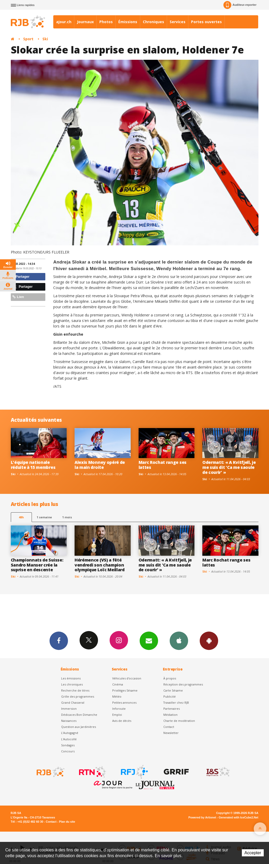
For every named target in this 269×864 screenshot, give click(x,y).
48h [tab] (21, 517)
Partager (21, 277)
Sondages (68, 745)
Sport (28, 38)
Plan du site (67, 821)
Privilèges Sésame (125, 690)
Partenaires (171, 708)
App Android (209, 640)
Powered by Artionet (202, 817)
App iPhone (179, 640)
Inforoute (119, 708)
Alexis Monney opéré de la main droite (100, 464)
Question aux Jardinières (78, 726)
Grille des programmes (77, 696)
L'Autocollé (69, 739)
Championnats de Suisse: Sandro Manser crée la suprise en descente (37, 565)
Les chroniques (72, 684)
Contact (168, 726)
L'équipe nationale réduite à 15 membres (33, 464)
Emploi (117, 714)
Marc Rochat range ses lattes (163, 464)
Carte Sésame (173, 690)
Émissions (127, 21)
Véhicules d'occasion (126, 678)
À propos (169, 678)
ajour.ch (63, 21)
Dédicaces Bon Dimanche (79, 714)
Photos (106, 21)
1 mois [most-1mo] (67, 517)
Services (177, 21)
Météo (116, 696)
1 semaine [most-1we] (44, 517)
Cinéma (117, 684)
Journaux (85, 21)
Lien (18, 297)
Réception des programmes (183, 684)
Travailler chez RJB (176, 702)
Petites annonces (124, 702)
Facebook (59, 640)
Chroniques (153, 21)
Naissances (68, 720)
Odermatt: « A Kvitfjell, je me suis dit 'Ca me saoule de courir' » (229, 467)
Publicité (169, 696)
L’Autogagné (69, 732)
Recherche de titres (75, 690)
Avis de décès (121, 720)
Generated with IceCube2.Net (238, 817)
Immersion (69, 708)
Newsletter (171, 732)
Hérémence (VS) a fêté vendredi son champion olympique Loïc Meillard (100, 565)
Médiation (170, 714)
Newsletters (149, 640)
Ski (45, 38)
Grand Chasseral (72, 702)
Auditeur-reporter (239, 5)
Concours (68, 751)
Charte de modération (179, 720)
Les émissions (71, 678)
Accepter (252, 853)
